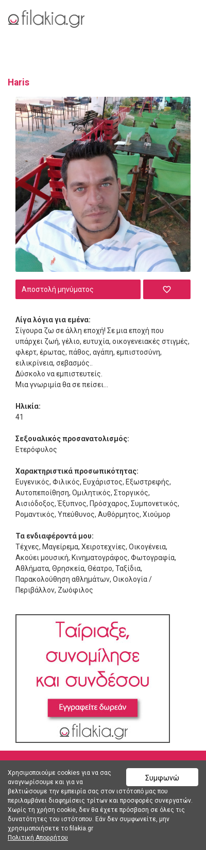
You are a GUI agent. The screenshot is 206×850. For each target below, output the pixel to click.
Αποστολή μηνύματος (58, 289)
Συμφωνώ (162, 778)
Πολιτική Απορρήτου (38, 837)
